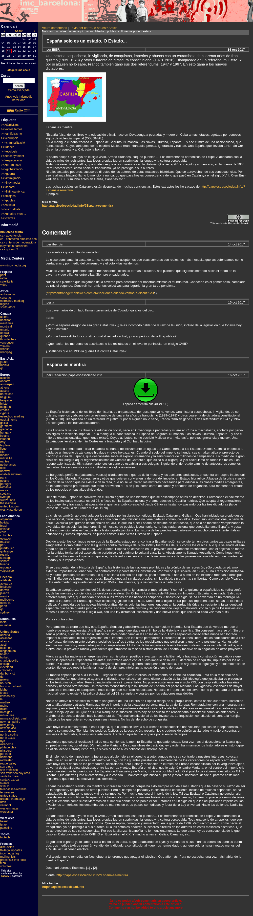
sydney (5, 612)
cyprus (4, 413)
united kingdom (10, 506)
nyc (2, 741)
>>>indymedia (10, 182)
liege (3, 448)
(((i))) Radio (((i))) (19, 110)
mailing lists (8, 856)
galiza (4, 423)
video (3, 284)
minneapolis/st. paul (13, 718)
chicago (5, 664)
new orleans (8, 731)
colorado (6, 670)
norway (5, 471)
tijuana (4, 564)
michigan (6, 712)
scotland (5, 493)
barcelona (6, 394)
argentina (6, 519)
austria (4, 391)
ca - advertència (10, 235)
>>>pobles (8, 200)
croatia (4, 410)
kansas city (7, 696)
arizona (5, 635)
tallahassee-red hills (13, 789)
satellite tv (6, 281)
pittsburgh (6, 750)
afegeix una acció (18, 69)
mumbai (5, 625)
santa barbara (9, 776)
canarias (5, 297)
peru (3, 545)
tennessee (7, 792)
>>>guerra (8, 173)
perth (3, 606)
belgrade (6, 400)
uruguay (5, 567)
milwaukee (7, 715)
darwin (4, 590)
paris (3, 477)
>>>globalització (11, 169)
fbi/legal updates (11, 850)
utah (3, 802)
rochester (6, 760)
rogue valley (8, 763)
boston (4, 654)
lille (2, 452)
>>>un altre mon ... (13, 214)
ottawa (4, 333)
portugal (5, 484)
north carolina (9, 734)
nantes (4, 461)
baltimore (6, 648)
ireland (4, 435)
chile (3, 532)
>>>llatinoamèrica (12, 191)
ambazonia (7, 294)
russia (4, 490)
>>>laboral (8, 187)
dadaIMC (6, 876)
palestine (6, 827)
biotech (5, 837)
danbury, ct (7, 673)
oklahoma (6, 744)
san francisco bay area (15, 773)
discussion (7, 847)
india (3, 622)
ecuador (5, 538)
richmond (6, 757)
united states (8, 795)
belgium (5, 397)
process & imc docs (13, 860)
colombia (6, 535)
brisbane (6, 587)
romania (5, 487)
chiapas (5, 529)
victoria (5, 346)
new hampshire (10, 721)
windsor (5, 349)
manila (4, 365)
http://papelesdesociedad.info (63, 887)
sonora (4, 561)
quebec (5, 336)
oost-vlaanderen (10, 474)
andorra (5, 381)
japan (3, 362)
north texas (7, 738)
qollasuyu (6, 551)
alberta (4, 317)
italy (2, 442)
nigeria (4, 304)
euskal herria (8, 419)
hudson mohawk (11, 686)
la (1, 699)
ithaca (4, 693)
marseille (6, 458)
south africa (8, 307)
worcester (6, 811)
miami (4, 709)
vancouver (7, 342)
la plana (5, 445)
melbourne (7, 599)
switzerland (7, 500)
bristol (4, 403)
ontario (4, 329)
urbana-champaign (12, 799)
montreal (6, 326)
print (3, 275)
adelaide (5, 580)
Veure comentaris (54, 28)
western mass (9, 808)
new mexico (8, 728)
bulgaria (5, 407)
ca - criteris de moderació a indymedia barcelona (18, 244)
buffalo (4, 657)
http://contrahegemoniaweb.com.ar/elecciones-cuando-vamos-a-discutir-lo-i (100, 293)
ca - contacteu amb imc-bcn (18, 239)
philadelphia (8, 747)
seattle (4, 783)
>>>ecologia (9, 151)
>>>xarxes (8, 218)
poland (4, 480)
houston (5, 683)
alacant (5, 378)
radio (3, 278)
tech (3, 863)
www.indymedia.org (13, 265)
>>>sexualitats (10, 209)
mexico (5, 542)
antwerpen (7, 384)
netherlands (8, 464)
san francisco (9, 770)
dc (1, 676)
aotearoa (6, 583)
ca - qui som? (9, 249)
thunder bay (8, 339)
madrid (4, 455)
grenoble (6, 429)
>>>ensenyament (12, 156)
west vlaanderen (11, 509)
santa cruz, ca (9, 779)
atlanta (4, 641)
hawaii (4, 680)
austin (4, 644)
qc (1, 368)
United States (9, 631)
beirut (4, 821)
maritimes (6, 323)
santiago (5, 558)
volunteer (6, 866)
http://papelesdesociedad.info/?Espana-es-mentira (77, 205)
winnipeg (6, 352)
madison (5, 702)
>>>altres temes (11, 129)
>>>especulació (11, 160)
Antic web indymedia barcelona (18, 98)
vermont (5, 805)
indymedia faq (9, 853)
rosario (4, 554)
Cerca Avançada (19, 90)
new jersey (7, 725)
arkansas (6, 638)
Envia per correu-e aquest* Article (94, 28)
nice (3, 468)
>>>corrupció (9, 138)
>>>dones (7, 147)
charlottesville (9, 660)
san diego (6, 766)
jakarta (4, 593)
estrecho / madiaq (12, 301)
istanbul (5, 439)
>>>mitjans (8, 196)
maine (4, 705)
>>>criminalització (13, 142)
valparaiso (7, 570)
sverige (5, 497)
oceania (5, 603)
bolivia (4, 522)
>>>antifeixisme (11, 133)
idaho (3, 689)
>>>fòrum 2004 (11, 165)
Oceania (6, 577)
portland (5, 754)
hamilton (5, 320)
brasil (3, 525)
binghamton (8, 651)
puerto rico (7, 548)
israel (3, 824)
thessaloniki (8, 503)
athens (4, 387)
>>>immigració (11, 178)
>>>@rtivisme (10, 125)
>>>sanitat (8, 205)
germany (6, 426)
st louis (4, 786)
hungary (5, 432)
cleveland (6, 667)
